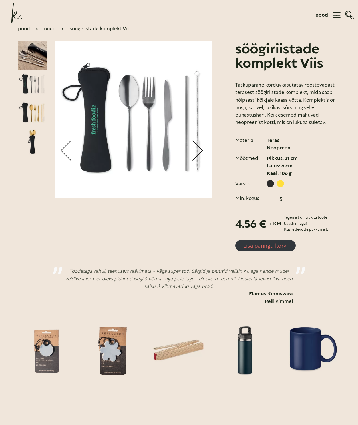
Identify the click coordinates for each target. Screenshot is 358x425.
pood (321, 15)
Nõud (50, 28)
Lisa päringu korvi (265, 245)
